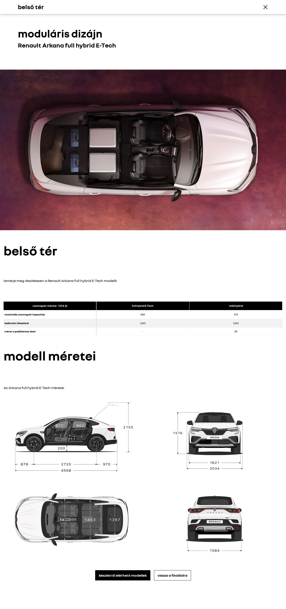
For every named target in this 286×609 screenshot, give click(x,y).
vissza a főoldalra (172, 575)
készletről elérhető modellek (123, 575)
